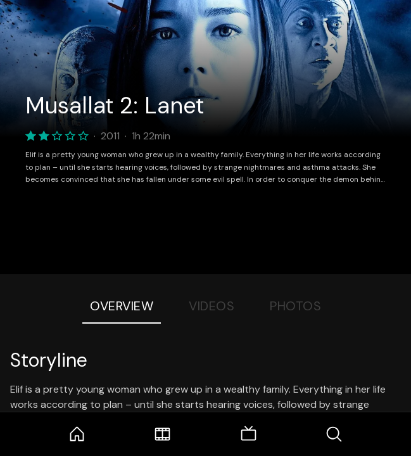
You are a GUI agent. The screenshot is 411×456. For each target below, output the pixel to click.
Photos (295, 306)
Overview (121, 306)
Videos (211, 306)
